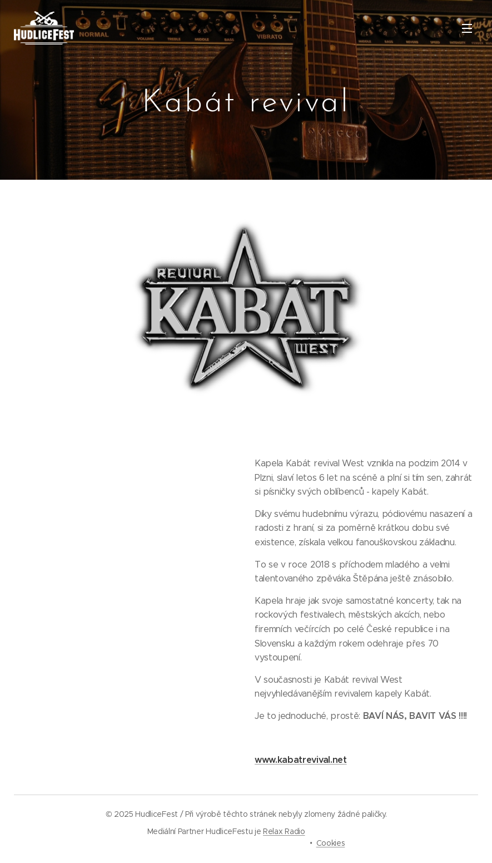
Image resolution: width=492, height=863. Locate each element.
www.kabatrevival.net (301, 760)
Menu (467, 28)
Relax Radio (284, 831)
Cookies (330, 843)
